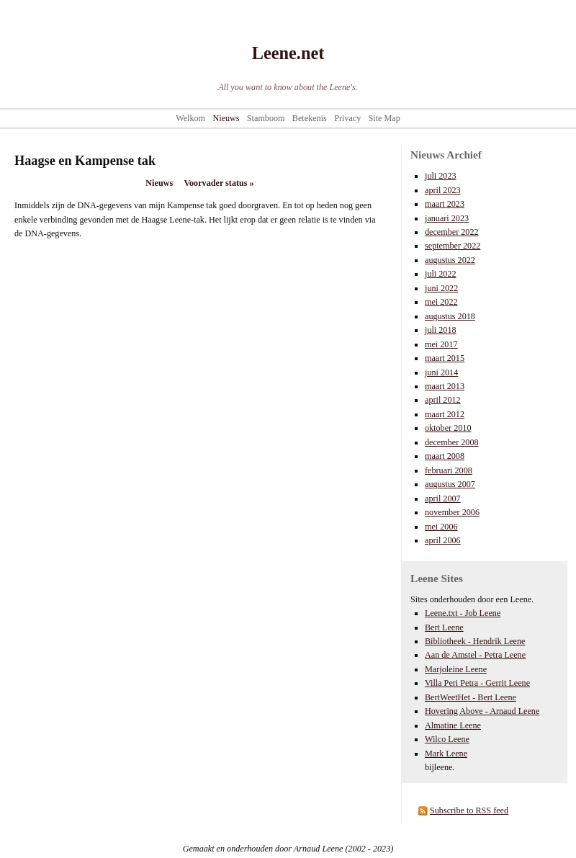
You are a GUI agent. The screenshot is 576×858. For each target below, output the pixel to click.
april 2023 (443, 190)
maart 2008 (444, 456)
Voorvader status (218, 183)
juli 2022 (440, 274)
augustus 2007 (450, 484)
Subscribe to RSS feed (469, 810)
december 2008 (452, 442)
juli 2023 (440, 176)
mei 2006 (441, 527)
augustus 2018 (450, 316)
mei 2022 (441, 302)
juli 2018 (440, 330)
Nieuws (159, 183)
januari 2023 (447, 218)
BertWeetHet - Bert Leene (470, 697)
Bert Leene (444, 627)
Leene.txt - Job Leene (462, 613)
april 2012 (443, 400)
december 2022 (452, 232)
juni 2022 (441, 288)
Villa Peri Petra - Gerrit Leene (477, 683)
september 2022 (452, 246)
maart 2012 (444, 414)
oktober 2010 (448, 428)
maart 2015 (444, 358)
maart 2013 (444, 386)
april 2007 (443, 498)
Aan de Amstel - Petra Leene (475, 655)
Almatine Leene (453, 725)
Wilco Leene (447, 739)
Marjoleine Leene (456, 669)
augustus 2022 (450, 260)
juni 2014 (441, 372)
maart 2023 (444, 204)
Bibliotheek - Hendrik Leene (475, 641)
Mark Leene (446, 753)
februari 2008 (448, 470)
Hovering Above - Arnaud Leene (482, 711)
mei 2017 (441, 344)
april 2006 (443, 540)
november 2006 (452, 512)
